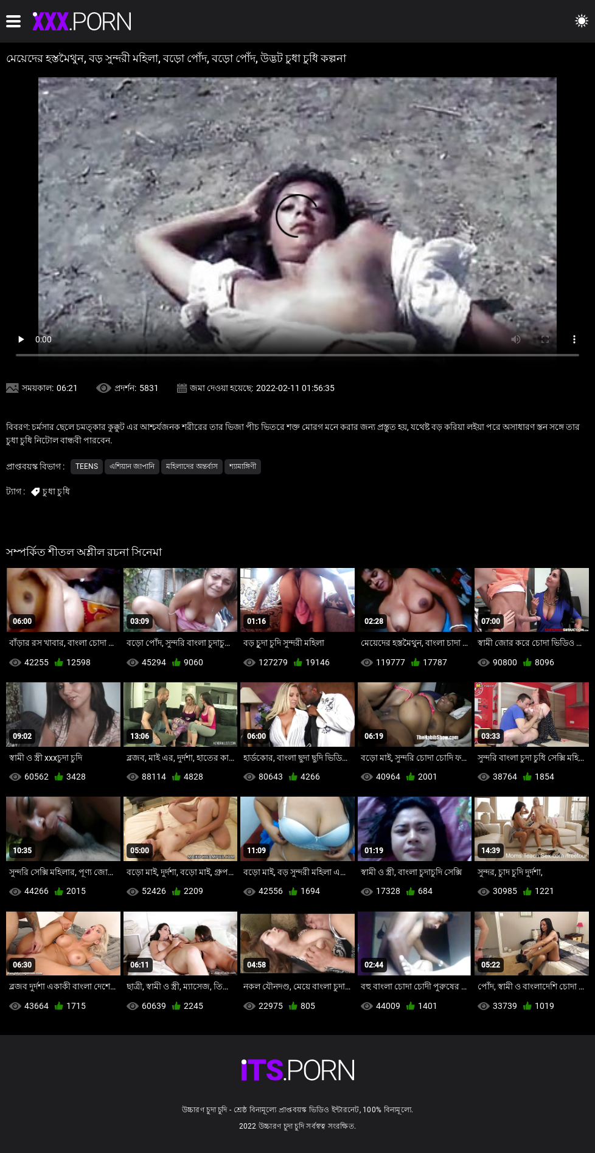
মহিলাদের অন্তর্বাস (192, 466)
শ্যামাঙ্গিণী (242, 466)
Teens (86, 466)
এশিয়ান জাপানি (132, 466)
